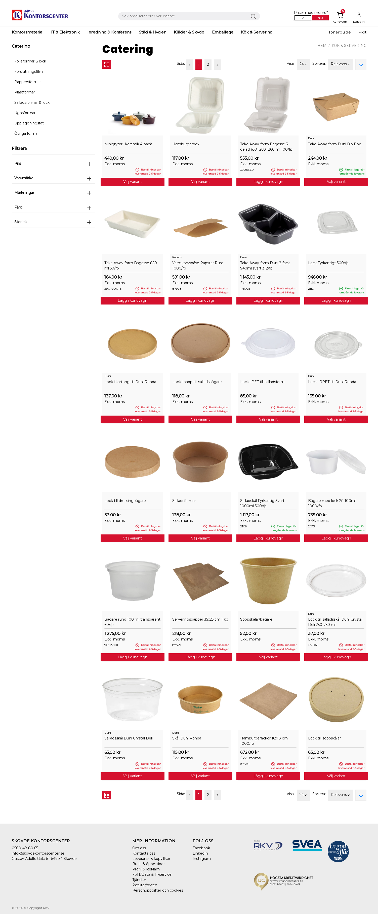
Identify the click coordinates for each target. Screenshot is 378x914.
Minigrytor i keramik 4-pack (128, 144)
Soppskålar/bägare (256, 619)
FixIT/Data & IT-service (152, 874)
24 (303, 64)
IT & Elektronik (65, 32)
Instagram (202, 858)
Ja (302, 18)
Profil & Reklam (146, 869)
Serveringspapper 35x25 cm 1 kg (200, 619)
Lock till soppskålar (324, 738)
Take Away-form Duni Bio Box (334, 144)
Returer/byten (144, 885)
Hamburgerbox (185, 144)
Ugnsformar (24, 113)
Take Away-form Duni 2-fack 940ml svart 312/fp (265, 265)
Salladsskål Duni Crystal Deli (128, 738)
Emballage (222, 32)
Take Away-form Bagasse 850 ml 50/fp (130, 265)
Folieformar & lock (30, 61)
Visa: (291, 63)
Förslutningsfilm (28, 71)
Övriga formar (26, 133)
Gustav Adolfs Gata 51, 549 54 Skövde (44, 858)
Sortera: (319, 63)
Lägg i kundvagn (268, 181)
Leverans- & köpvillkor (151, 858)
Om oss (139, 848)
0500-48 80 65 (25, 848)
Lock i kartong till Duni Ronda (130, 382)
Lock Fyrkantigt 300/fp (328, 263)
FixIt (362, 32)
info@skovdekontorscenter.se (38, 853)
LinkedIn (200, 853)
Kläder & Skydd (189, 32)
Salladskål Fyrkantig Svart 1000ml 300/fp (262, 503)
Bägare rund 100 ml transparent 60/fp (132, 622)
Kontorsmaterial (28, 32)
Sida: (181, 63)
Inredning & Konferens (109, 32)
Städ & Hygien (152, 32)
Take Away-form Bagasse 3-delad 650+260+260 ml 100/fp (266, 147)
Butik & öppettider (148, 864)
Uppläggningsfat (29, 123)
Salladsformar (184, 500)
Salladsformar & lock (32, 102)
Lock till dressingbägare (125, 500)
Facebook (201, 848)
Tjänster (139, 879)
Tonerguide (339, 32)
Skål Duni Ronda (186, 738)
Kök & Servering (256, 32)
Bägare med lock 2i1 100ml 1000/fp (332, 503)
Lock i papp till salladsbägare (197, 382)
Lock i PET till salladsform (262, 382)
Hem (321, 45)
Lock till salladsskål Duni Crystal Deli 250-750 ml (335, 622)
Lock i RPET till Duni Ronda (332, 382)
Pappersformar (27, 82)
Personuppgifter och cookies (157, 890)
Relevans (340, 64)
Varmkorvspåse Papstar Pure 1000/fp (197, 265)
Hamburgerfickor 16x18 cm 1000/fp (264, 741)
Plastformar (24, 92)
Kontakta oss (143, 853)
